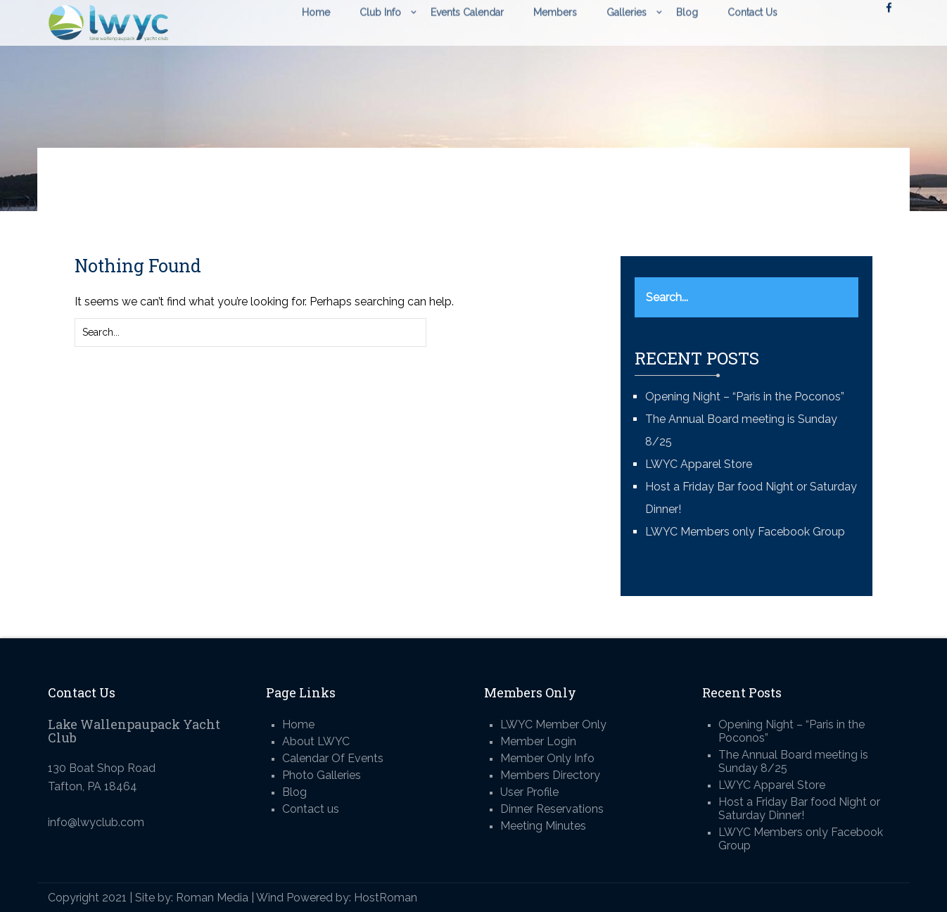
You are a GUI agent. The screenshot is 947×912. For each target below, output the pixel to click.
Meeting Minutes (543, 825)
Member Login (538, 741)
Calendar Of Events (332, 758)
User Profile (529, 792)
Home (298, 724)
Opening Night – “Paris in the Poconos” (744, 396)
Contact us (310, 809)
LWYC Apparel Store (698, 464)
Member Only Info (547, 758)
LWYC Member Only (553, 724)
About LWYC (316, 741)
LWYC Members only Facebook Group (745, 531)
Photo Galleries (321, 775)
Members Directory (550, 775)
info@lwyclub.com (96, 822)
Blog (294, 792)
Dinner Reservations (552, 809)
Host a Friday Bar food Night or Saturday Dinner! (799, 808)
